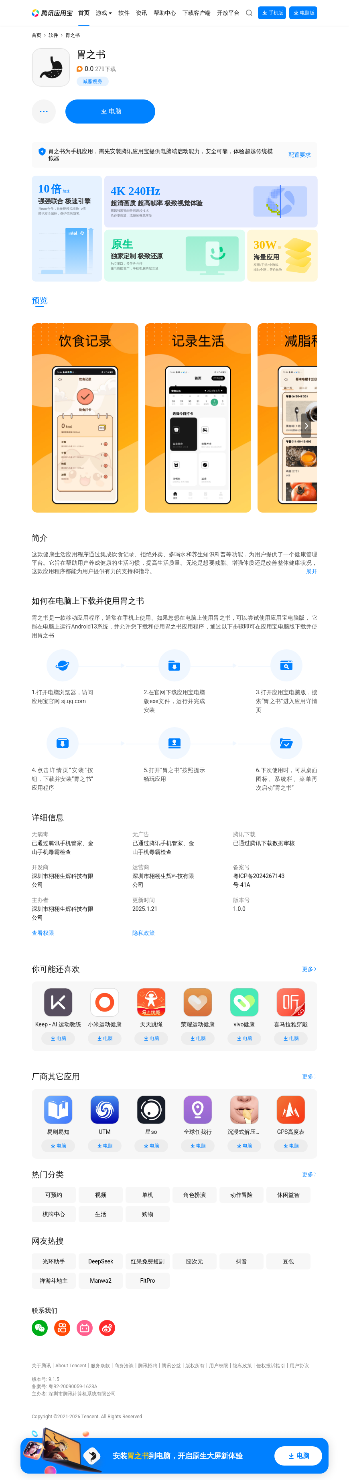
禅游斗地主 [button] (54, 1280)
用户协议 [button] (299, 1365)
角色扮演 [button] (194, 1195)
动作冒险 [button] (241, 1195)
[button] (52, 13)
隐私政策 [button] (143, 933)
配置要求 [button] (299, 155)
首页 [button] (36, 35)
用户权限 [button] (218, 1365)
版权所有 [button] (195, 1365)
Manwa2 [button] (101, 1280)
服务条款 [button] (100, 1365)
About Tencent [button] (70, 1365)
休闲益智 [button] (288, 1195)
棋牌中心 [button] (54, 1214)
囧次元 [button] (194, 1261)
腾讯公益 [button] (171, 1365)
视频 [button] (100, 1195)
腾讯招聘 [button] (147, 1365)
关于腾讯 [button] (41, 1365)
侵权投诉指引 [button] (270, 1365)
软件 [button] (53, 35)
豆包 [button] (288, 1261)
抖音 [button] (241, 1261)
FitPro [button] (147, 1280)
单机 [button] (147, 1195)
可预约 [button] (53, 1195)
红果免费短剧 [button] (147, 1261)
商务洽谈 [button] (124, 1365)
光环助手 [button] (54, 1261)
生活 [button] (100, 1214)
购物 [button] (147, 1214)
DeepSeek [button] (100, 1261)
